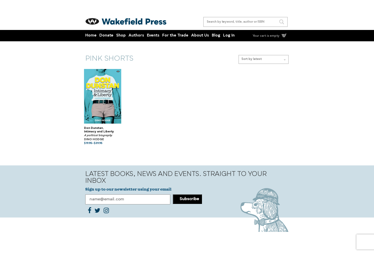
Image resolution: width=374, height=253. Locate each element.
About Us (200, 36)
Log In (229, 36)
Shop (121, 36)
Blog (216, 36)
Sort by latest (263, 59)
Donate (106, 36)
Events (153, 36)
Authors (136, 36)
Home (91, 36)
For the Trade (175, 36)
